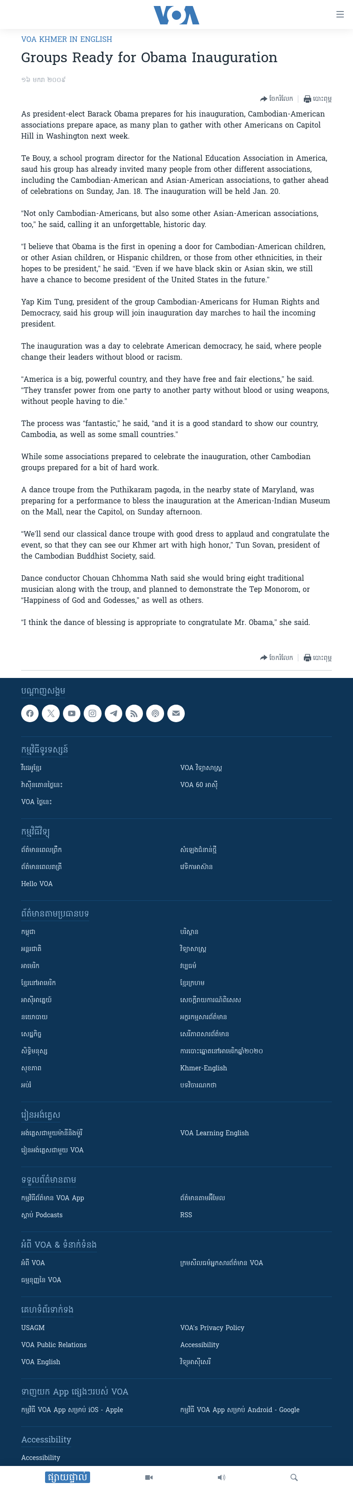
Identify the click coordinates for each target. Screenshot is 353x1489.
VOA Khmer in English (66, 40)
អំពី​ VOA (33, 1263)
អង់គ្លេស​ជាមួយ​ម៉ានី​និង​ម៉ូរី (51, 1134)
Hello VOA (37, 884)
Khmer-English (203, 1069)
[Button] (276, 99)
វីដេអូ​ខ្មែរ (31, 768)
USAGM (33, 1328)
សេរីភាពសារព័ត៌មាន (204, 1034)
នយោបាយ (34, 1017)
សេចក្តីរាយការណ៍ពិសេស (210, 1000)
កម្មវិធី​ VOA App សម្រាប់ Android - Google (240, 1410)
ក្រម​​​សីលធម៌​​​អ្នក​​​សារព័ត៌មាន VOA (221, 1263)
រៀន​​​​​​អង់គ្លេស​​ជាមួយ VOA (52, 1151)
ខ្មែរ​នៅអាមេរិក (38, 983)
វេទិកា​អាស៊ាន (196, 867)
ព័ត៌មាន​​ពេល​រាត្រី (41, 867)
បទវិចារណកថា (198, 1086)
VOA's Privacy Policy (212, 1328)
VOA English (40, 1362)
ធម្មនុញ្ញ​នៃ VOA (41, 1280)
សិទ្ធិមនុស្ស (34, 1052)
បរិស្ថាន (189, 932)
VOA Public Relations (54, 1345)
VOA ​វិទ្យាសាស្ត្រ (201, 768)
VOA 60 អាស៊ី (199, 785)
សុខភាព (31, 1069)
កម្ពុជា (28, 932)
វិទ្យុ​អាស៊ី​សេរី (195, 1362)
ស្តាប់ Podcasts (42, 1215)
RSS (186, 1215)
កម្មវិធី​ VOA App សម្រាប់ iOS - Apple (72, 1410)
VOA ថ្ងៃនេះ (36, 802)
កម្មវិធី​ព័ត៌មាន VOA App (52, 1198)
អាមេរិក (30, 966)
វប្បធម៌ (188, 966)
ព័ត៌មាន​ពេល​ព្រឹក (41, 850)
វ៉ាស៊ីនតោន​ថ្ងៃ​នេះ (42, 785)
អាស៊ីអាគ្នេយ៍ (36, 1000)
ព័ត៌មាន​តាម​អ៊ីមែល (202, 1198)
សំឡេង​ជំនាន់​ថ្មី (198, 850)
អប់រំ (26, 1086)
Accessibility (199, 1345)
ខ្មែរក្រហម (192, 983)
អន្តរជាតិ (31, 949)
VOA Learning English (214, 1134)
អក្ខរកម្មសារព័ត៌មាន (203, 1017)
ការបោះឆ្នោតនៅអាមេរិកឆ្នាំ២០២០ (221, 1052)
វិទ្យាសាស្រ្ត (193, 949)
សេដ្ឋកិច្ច (31, 1034)
